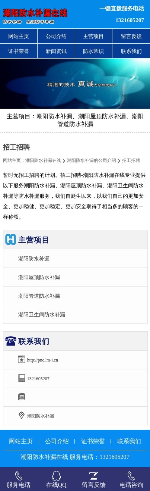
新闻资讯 (56, 51)
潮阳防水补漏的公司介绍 (91, 160)
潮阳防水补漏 (34, 259)
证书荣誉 (18, 51)
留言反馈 (131, 36)
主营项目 (93, 36)
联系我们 (131, 51)
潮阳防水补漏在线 (43, 160)
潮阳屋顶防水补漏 (39, 277)
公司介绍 (56, 36)
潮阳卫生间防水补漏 (41, 315)
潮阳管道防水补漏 (39, 296)
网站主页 (18, 36)
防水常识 (93, 51)
